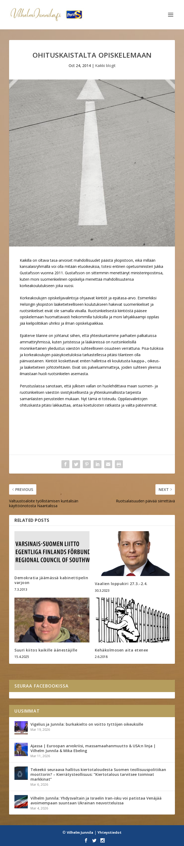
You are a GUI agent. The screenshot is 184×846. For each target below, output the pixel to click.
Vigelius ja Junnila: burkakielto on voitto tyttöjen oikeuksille (86, 724)
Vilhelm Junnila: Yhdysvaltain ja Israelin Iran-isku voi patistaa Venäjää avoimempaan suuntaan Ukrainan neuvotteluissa (96, 800)
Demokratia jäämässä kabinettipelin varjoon (51, 580)
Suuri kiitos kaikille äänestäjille (45, 650)
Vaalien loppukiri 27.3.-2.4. (121, 583)
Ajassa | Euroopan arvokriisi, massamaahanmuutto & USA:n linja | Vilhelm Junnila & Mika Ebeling (93, 748)
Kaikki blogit (105, 65)
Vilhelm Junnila (80, 832)
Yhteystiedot (109, 832)
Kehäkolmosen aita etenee (121, 650)
